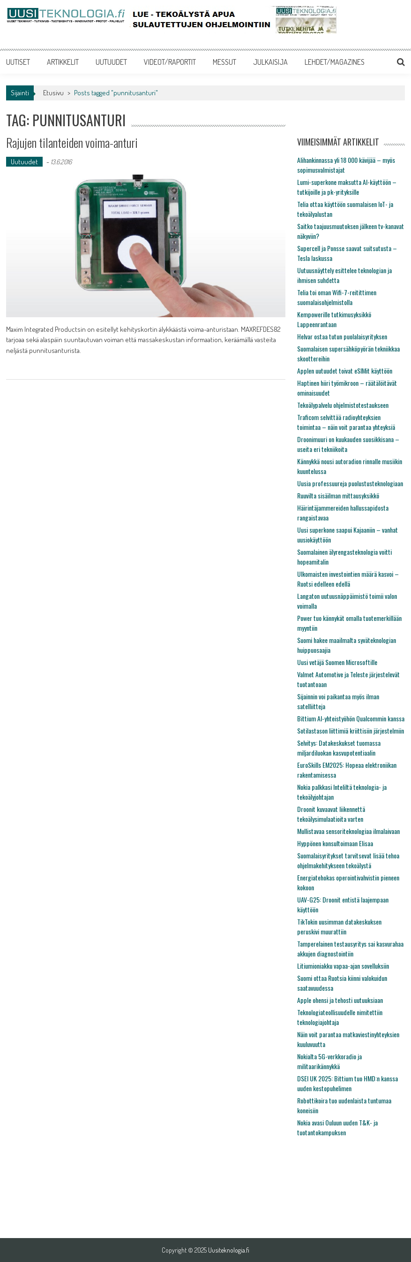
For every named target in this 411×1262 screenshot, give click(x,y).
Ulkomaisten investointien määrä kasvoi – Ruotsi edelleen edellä (348, 579)
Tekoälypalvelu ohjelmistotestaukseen (343, 405)
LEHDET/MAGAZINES (335, 62)
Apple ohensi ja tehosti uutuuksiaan (340, 1000)
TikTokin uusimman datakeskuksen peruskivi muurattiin (339, 926)
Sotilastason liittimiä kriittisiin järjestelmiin (350, 730)
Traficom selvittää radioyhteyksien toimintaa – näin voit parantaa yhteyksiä (346, 422)
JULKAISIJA (270, 62)
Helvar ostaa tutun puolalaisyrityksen (342, 336)
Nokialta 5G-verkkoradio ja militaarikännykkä (329, 1061)
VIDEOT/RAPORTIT (170, 62)
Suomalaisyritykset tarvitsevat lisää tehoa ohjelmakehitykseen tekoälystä (348, 860)
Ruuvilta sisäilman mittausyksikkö (338, 495)
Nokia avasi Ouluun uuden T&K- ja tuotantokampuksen (337, 1127)
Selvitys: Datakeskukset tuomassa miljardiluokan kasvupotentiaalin (339, 747)
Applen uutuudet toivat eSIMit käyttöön (344, 370)
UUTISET (18, 62)
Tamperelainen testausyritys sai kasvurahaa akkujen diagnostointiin (350, 948)
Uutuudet (24, 161)
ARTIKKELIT (63, 62)
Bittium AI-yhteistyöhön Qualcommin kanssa (350, 718)
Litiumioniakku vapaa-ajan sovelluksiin (343, 966)
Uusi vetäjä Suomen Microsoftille (337, 662)
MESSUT (224, 62)
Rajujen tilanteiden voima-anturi (72, 142)
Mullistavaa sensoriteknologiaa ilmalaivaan (348, 831)
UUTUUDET (111, 62)
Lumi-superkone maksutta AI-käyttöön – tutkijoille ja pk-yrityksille (346, 187)
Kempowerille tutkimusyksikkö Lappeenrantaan (334, 319)
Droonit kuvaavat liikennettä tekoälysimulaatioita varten (331, 814)
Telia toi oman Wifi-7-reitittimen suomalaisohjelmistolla (336, 297)
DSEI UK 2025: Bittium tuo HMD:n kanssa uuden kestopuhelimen (347, 1083)
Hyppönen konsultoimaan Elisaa (335, 843)
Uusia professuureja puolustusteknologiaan (350, 483)
